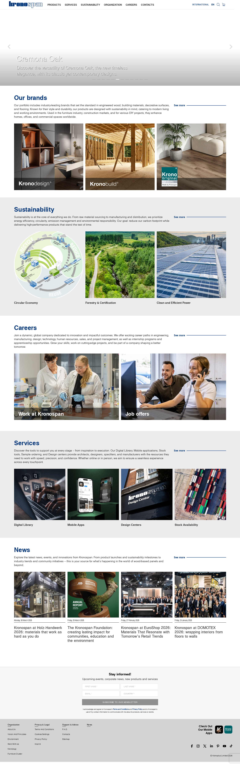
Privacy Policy (41, 752)
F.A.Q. (65, 742)
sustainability (90, 5)
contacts (147, 5)
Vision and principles (17, 747)
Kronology (12, 762)
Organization (14, 737)
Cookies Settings (42, 747)
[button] (6, 43)
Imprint (38, 757)
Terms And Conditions (44, 742)
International (206, 4)
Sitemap (66, 752)
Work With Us (13, 757)
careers (131, 5)
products (54, 5)
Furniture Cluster (15, 767)
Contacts (66, 747)
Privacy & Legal (42, 737)
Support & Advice (70, 737)
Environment (13, 752)
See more (179, 105)
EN (218, 4)
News (89, 737)
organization (113, 5)
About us (11, 742)
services (71, 5)
